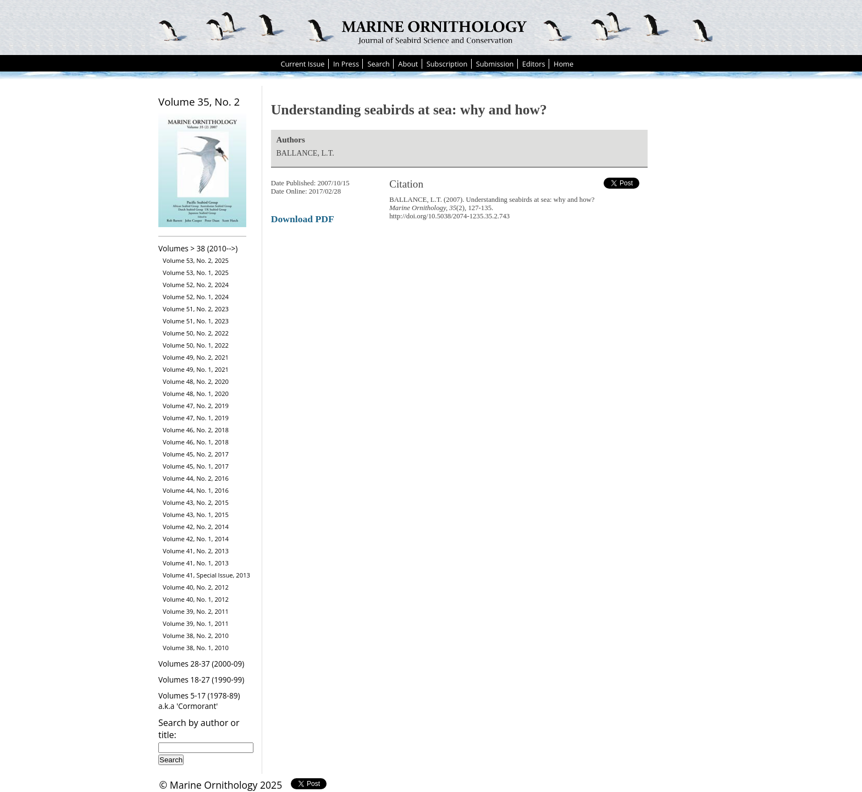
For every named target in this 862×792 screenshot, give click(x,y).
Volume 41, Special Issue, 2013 (206, 575)
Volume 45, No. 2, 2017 (196, 454)
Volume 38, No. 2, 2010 (196, 635)
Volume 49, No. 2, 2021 (196, 357)
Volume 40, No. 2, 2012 (196, 587)
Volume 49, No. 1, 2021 (196, 369)
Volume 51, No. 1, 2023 (196, 321)
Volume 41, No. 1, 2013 (196, 563)
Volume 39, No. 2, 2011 (196, 611)
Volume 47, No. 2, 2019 (196, 406)
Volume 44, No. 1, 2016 (196, 490)
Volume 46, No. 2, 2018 (196, 430)
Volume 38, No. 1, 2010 (196, 648)
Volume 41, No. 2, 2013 (196, 551)
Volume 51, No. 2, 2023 (196, 309)
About (408, 64)
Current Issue (302, 64)
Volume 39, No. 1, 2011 (196, 623)
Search (378, 64)
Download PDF (302, 218)
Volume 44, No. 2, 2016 (196, 478)
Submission (495, 64)
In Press (346, 64)
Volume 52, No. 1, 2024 (196, 297)
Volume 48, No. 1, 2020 (196, 393)
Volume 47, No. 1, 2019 (196, 418)
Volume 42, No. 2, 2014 (196, 526)
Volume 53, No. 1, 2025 (196, 272)
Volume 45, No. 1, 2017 (196, 466)
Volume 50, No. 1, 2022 (196, 345)
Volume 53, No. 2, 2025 (196, 260)
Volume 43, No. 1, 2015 (196, 514)
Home (563, 64)
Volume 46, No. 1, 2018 (196, 442)
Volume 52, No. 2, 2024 (196, 284)
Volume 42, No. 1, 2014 (196, 539)
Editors (533, 64)
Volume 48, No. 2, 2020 (196, 381)
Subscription (447, 64)
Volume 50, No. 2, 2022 (196, 333)
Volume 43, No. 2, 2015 (196, 502)
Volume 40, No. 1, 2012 (196, 599)
